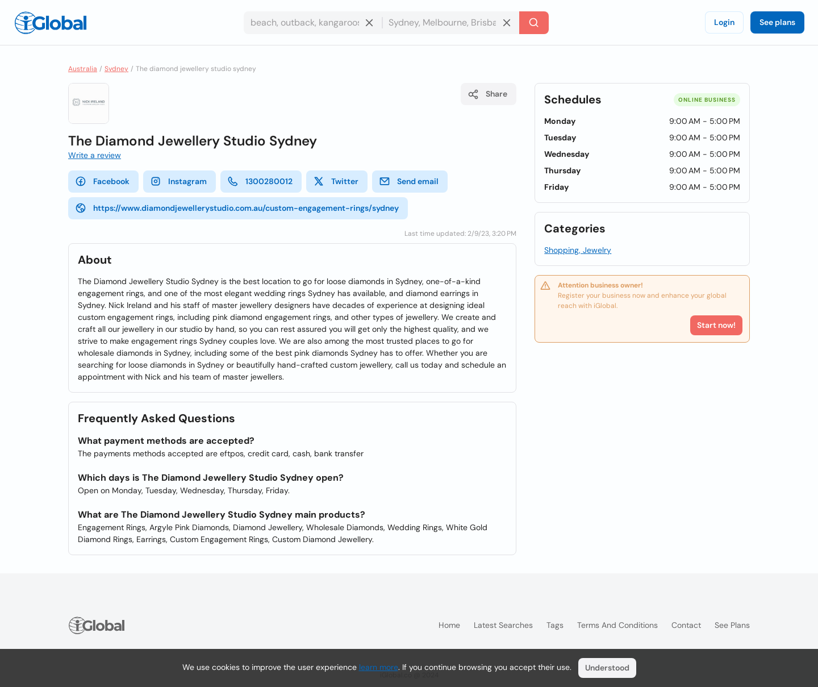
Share (487, 94)
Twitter (335, 181)
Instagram (178, 181)
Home (449, 625)
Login (724, 22)
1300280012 (260, 181)
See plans (777, 22)
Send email (409, 181)
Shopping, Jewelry (577, 250)
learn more (378, 667)
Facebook (102, 181)
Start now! (716, 325)
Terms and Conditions (617, 625)
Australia (82, 68)
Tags (555, 625)
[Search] (534, 22)
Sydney (116, 68)
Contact (686, 625)
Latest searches (503, 625)
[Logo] (50, 22)
